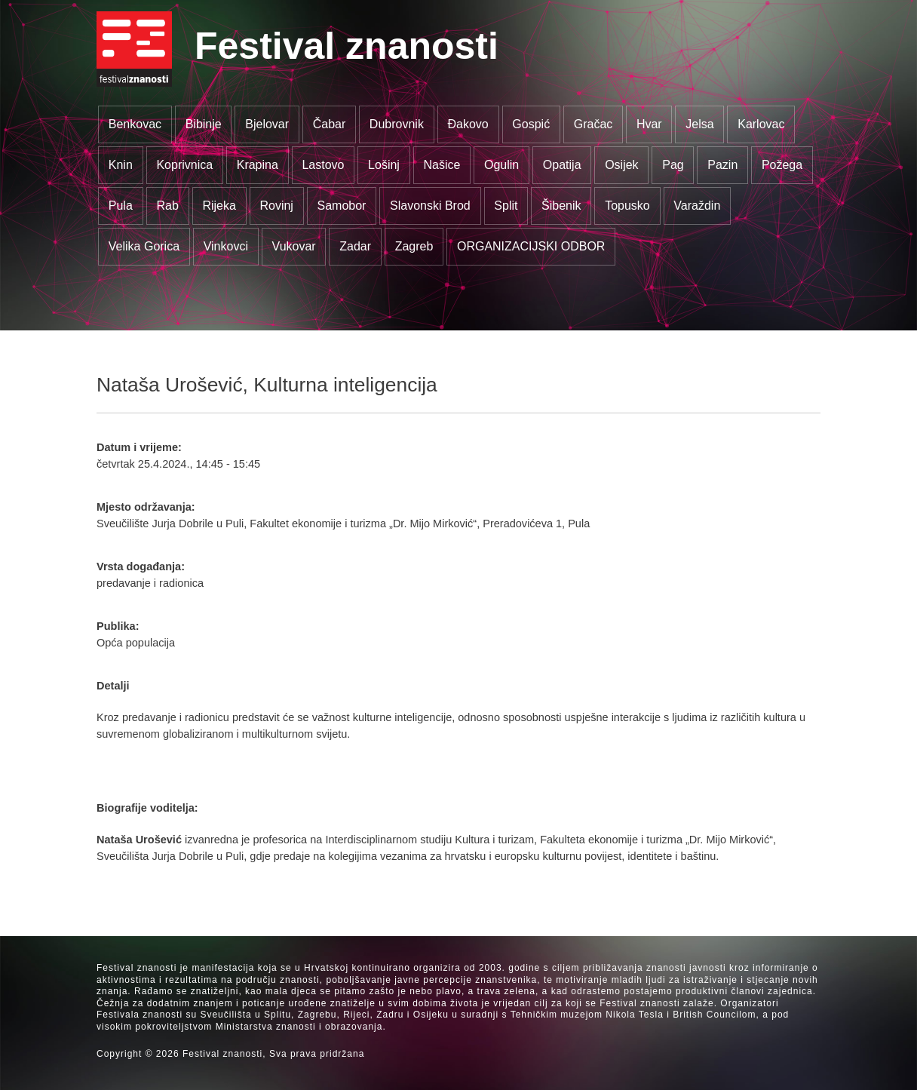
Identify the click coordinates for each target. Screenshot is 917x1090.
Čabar (329, 124)
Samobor (341, 205)
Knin (121, 164)
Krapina (257, 164)
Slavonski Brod (430, 205)
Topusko (627, 205)
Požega (782, 164)
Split (505, 205)
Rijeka (218, 205)
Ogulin (501, 164)
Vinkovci (226, 246)
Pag (672, 164)
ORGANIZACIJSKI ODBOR (531, 246)
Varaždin (696, 205)
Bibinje (204, 124)
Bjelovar (267, 124)
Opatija (562, 164)
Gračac (593, 124)
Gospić (531, 124)
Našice (442, 164)
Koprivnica (184, 164)
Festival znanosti (346, 46)
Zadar (355, 246)
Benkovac (135, 124)
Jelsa (699, 124)
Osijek (621, 164)
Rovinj (276, 205)
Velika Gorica (144, 246)
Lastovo (323, 164)
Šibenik (561, 205)
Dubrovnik (397, 124)
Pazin (722, 164)
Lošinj (384, 164)
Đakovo (467, 124)
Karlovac (761, 124)
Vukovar (294, 246)
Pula (121, 205)
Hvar (649, 124)
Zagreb (414, 246)
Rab (167, 205)
